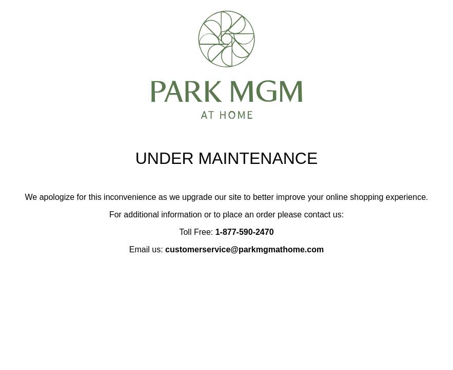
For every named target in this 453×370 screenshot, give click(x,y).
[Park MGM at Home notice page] (227, 115)
